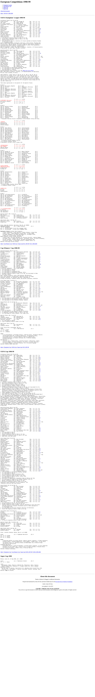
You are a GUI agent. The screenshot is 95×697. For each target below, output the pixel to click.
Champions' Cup (7, 410)
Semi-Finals (3, 260)
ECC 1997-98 (26, 288)
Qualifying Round (5, 56)
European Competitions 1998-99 (15, 2)
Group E (2, 201)
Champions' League (7, 5)
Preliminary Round (5, 20)
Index (2, 13)
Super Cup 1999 (6, 659)
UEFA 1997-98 (29, 654)
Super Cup (5, 8)
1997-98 (5, 13)
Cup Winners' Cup (7, 6)
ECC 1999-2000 (33, 288)
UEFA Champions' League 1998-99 (13, 18)
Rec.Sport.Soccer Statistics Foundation (63, 687)
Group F (2, 228)
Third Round (3, 605)
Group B (2, 122)
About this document (5, 11)
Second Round (4, 356)
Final (2, 266)
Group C (2, 148)
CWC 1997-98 (25, 410)
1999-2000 (10, 13)
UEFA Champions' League (6, 85)
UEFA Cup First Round (28, 80)
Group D (2, 176)
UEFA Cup (5, 7)
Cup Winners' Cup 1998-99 (10, 292)
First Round (3, 331)
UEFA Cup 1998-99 (7, 415)
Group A (2, 98)
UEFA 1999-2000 (37, 654)
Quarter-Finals (4, 252)
